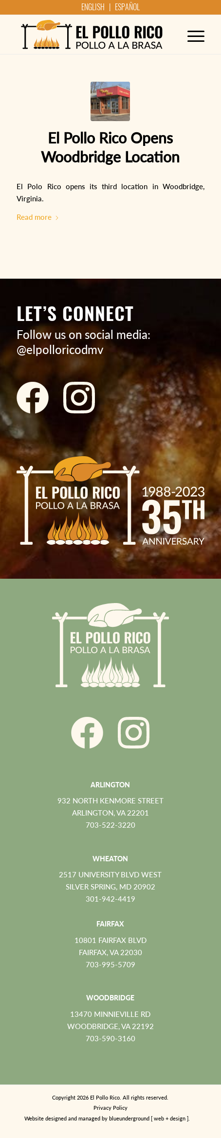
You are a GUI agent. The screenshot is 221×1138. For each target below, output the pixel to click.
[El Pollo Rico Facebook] (33, 397)
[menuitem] (191, 34)
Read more (38, 217)
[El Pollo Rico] (92, 34)
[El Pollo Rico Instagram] (79, 397)
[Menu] (191, 34)
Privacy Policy (110, 1107)
